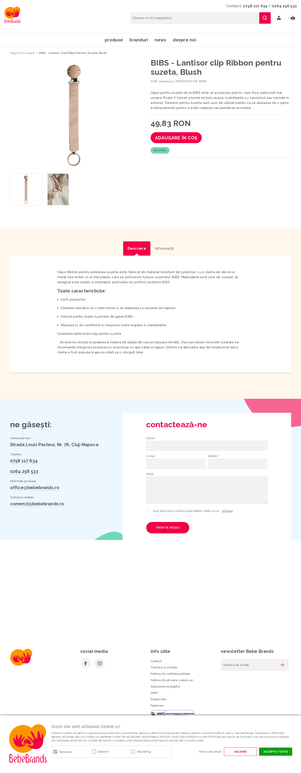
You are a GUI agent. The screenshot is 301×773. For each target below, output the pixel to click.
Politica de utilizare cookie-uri (172, 680)
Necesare (65, 751)
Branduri (139, 40)
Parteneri (157, 705)
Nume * (151, 438)
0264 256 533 (284, 6)
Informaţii (164, 248)
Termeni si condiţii (164, 667)
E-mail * (151, 456)
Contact (156, 661)
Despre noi (184, 40)
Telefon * (213, 456)
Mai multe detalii (210, 751)
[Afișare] (227, 511)
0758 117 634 (255, 6)
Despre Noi (158, 699)
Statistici (104, 751)
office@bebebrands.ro (34, 487)
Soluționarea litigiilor (165, 686)
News (160, 40)
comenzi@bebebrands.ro (37, 503)
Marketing (144, 751)
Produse (114, 40)
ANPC (155, 693)
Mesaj (150, 474)
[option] (74, 114)
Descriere (137, 248)
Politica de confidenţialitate (170, 673)
